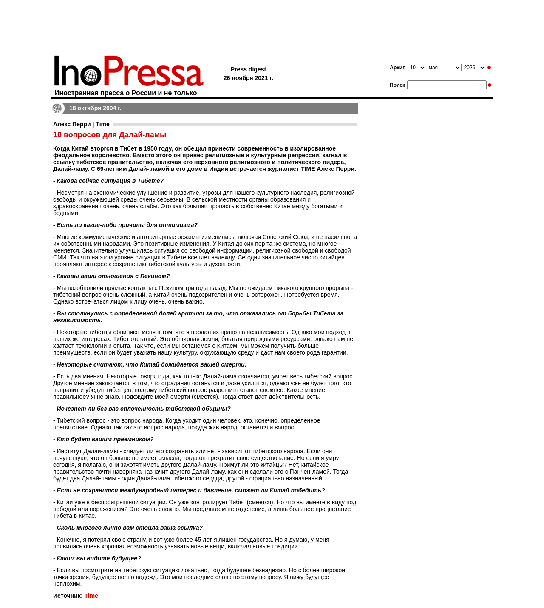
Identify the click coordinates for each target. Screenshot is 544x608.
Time (91, 595)
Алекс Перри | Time (81, 124)
